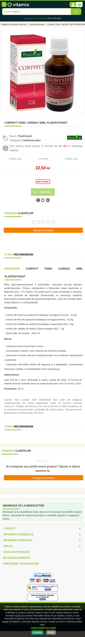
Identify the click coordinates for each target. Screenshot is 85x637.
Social (8, 546)
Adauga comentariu (43, 230)
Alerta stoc (72, 158)
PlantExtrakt (25, 136)
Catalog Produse (16, 552)
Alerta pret (16, 158)
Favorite (44, 158)
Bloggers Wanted (16, 557)
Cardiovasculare (37, 24)
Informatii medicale (18, 540)
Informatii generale (18, 534)
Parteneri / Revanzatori (21, 563)
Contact (9, 528)
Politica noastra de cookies (43, 627)
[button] (73, 4)
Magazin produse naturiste (14, 24)
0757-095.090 (54, 18)
